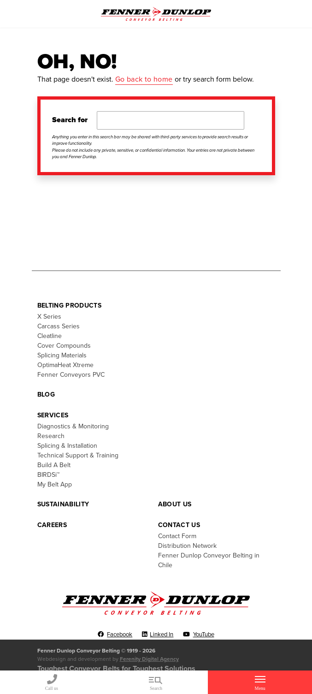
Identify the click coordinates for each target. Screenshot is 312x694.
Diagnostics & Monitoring (73, 426)
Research (51, 436)
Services (53, 415)
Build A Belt (54, 465)
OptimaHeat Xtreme (65, 365)
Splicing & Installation (67, 446)
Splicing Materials (62, 355)
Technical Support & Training (77, 455)
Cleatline (49, 336)
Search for (70, 120)
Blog (46, 394)
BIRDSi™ (48, 475)
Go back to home (144, 79)
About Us (175, 504)
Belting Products (69, 305)
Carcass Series (58, 326)
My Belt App (54, 484)
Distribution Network (187, 546)
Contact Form (177, 536)
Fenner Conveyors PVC (71, 375)
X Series (49, 316)
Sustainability (63, 504)
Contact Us (179, 525)
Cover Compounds (64, 346)
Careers (52, 525)
